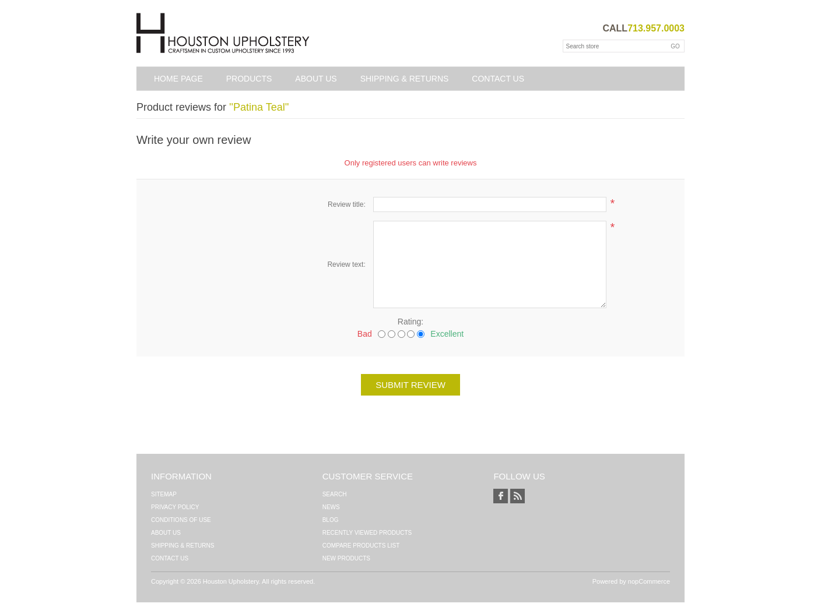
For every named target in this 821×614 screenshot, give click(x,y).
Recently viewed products (367, 533)
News (331, 507)
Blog (330, 520)
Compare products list (361, 545)
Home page (178, 78)
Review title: (347, 204)
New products (346, 558)
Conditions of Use (181, 520)
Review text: (346, 264)
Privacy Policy (175, 507)
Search (334, 494)
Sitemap (164, 494)
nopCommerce (649, 581)
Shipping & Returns (404, 78)
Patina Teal (259, 107)
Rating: (410, 321)
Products (249, 78)
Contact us (498, 78)
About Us (315, 78)
